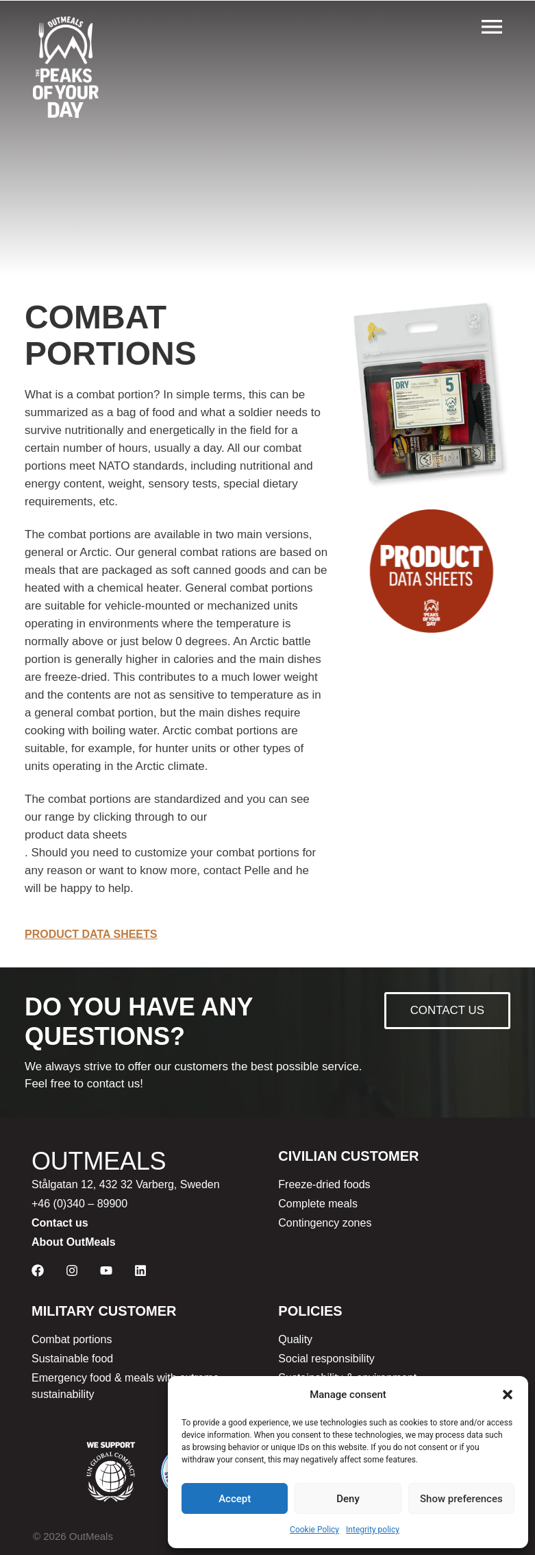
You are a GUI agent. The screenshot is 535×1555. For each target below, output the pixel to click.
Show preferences (461, 1499)
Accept (235, 1499)
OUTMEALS (99, 1161)
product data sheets (76, 834)
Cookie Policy (314, 1529)
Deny (348, 1499)
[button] (507, 1394)
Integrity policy (372, 1529)
